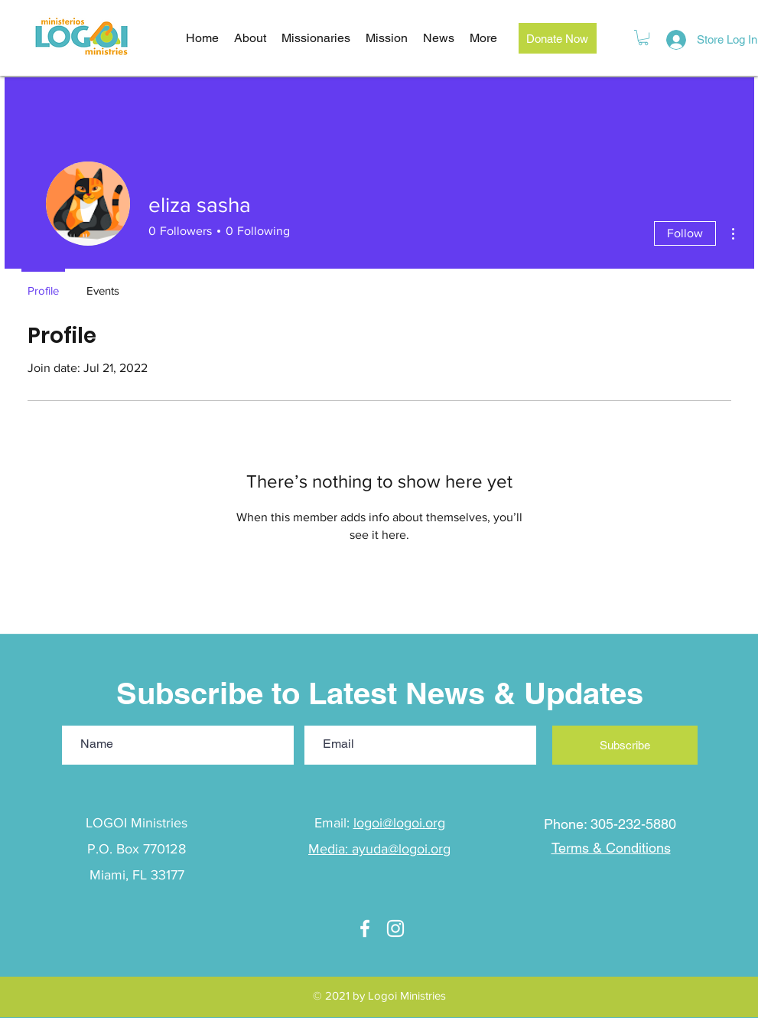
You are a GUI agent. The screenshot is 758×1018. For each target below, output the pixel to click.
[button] (643, 37)
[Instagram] (395, 928)
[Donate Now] (558, 38)
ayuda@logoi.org (401, 848)
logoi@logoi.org (399, 822)
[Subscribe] (625, 745)
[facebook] (364, 928)
